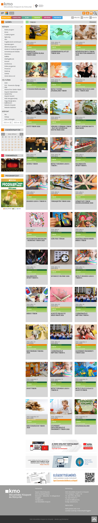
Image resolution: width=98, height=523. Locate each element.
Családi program (9, 34)
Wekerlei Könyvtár (10, 105)
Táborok (37, 17)
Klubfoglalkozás (9, 59)
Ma (5, 114)
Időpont (5, 111)
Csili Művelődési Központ (42, 502)
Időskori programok (10, 47)
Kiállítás (7, 56)
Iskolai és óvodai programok (13, 49)
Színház (7, 73)
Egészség (7, 37)
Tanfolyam (16, 17)
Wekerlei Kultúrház (10, 107)
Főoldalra (92, 22)
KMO (6, 83)
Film (6, 39)
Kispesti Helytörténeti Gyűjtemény (11, 93)
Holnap (7, 117)
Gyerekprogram (9, 44)
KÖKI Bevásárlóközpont (42, 494)
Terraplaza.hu (39, 500)
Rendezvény (6, 17)
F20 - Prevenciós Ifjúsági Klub (12, 86)
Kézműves (8, 54)
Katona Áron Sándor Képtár (13, 89)
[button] (6, 14)
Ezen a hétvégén (10, 119)
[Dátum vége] (17, 122)
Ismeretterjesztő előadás (12, 51)
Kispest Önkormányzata (42, 492)
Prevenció (57, 17)
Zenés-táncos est (10, 76)
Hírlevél (75, 17)
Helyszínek (6, 80)
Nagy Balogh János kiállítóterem (10, 102)
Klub (26, 17)
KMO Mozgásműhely (11, 98)
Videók (93, 17)
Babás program (9, 30)
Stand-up (7, 71)
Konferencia (8, 64)
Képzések (47, 17)
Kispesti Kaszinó (9, 96)
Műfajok (5, 27)
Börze (6, 32)
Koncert (7, 61)
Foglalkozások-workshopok (13, 42)
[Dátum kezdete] (7, 122)
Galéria (85, 17)
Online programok (10, 66)
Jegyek (11, 13)
